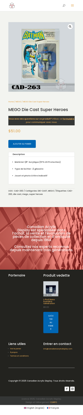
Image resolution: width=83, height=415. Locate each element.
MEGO (18, 101)
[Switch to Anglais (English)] (34, 408)
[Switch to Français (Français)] (53, 408)
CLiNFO (53, 402)
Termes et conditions (19, 356)
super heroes (36, 194)
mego (25, 194)
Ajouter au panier (22, 143)
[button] (70, 26)
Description (19, 154)
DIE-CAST (42, 190)
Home (11, 101)
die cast (17, 194)
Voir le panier (15, 348)
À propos (14, 352)
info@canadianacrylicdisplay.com (57, 349)
